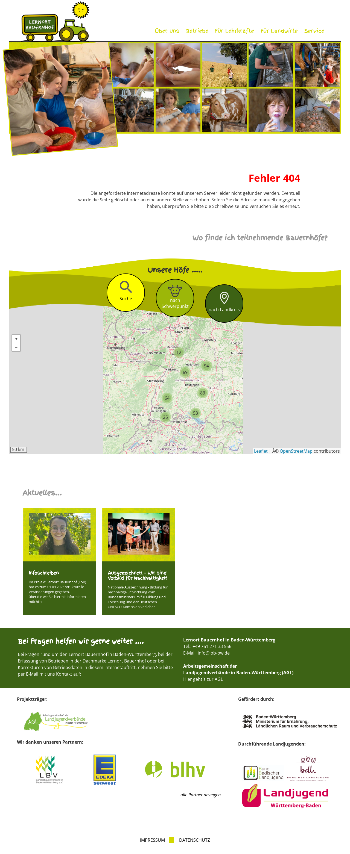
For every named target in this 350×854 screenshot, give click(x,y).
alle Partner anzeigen (200, 795)
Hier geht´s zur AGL (203, 679)
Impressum (152, 840)
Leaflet (261, 451)
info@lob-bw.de (214, 653)
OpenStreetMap (296, 451)
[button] (165, 417)
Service (314, 31)
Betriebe (197, 31)
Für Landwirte (279, 31)
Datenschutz (194, 840)
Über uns (167, 31)
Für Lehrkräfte (234, 31)
